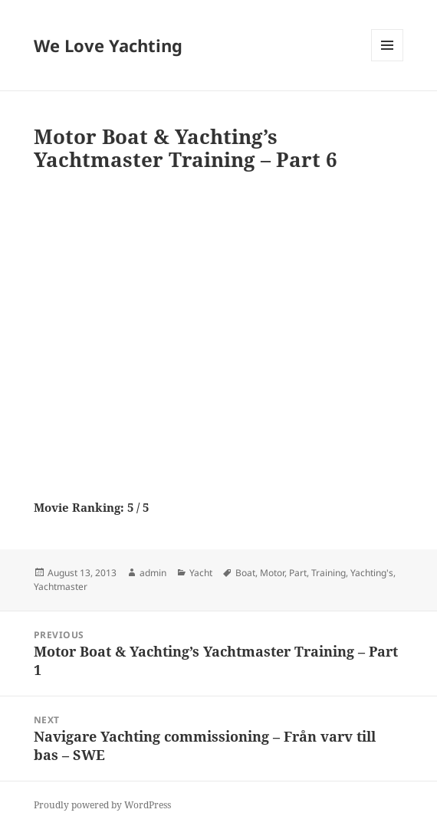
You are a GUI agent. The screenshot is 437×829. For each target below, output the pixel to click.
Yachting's (371, 572)
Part (298, 572)
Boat (245, 572)
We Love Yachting (108, 45)
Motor (272, 572)
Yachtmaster (60, 586)
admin (153, 572)
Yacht (200, 572)
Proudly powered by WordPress (102, 804)
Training (328, 572)
